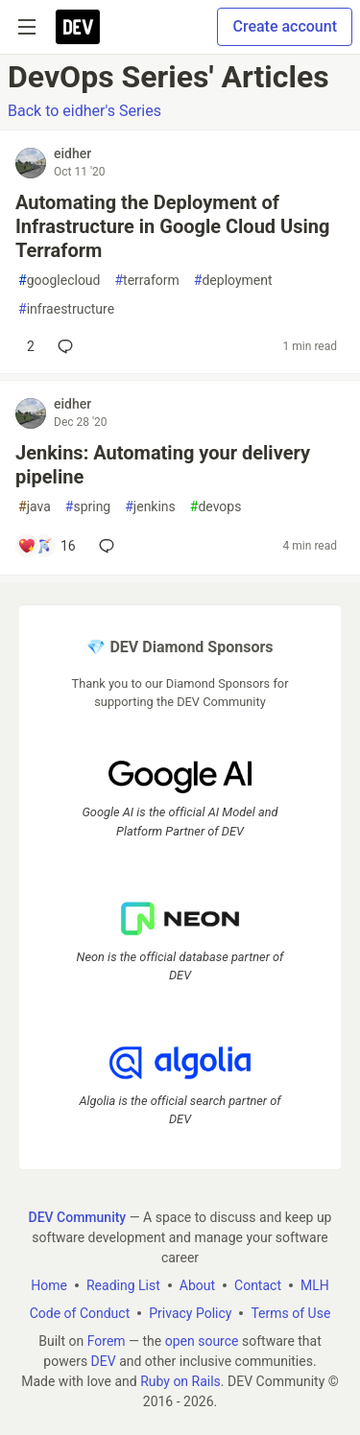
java (34, 507)
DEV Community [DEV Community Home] (78, 1217)
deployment (233, 281)
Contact (257, 1285)
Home (49, 1285)
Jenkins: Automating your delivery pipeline (162, 464)
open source (202, 1341)
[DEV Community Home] (78, 27)
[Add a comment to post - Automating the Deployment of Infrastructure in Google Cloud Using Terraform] (26, 346)
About (197, 1285)
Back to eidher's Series (84, 111)
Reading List (123, 1285)
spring (87, 507)
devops (216, 507)
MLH (314, 1285)
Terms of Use (290, 1313)
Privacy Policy (190, 1313)
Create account (284, 26)
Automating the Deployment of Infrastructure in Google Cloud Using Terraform (172, 226)
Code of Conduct (80, 1313)
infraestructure (66, 309)
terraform (146, 281)
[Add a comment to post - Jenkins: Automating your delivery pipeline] (46, 546)
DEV (103, 1361)
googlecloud (59, 281)
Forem (106, 1341)
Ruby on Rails (180, 1381)
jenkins (150, 507)
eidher (72, 153)
